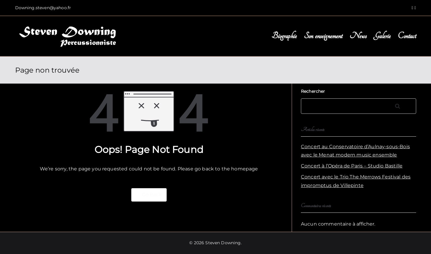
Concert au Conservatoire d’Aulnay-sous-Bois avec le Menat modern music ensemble (355, 151)
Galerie (382, 36)
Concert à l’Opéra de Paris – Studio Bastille (351, 166)
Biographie (284, 36)
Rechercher (313, 91)
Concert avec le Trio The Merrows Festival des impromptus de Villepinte (356, 181)
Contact (407, 36)
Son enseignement (323, 36)
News (358, 36)
